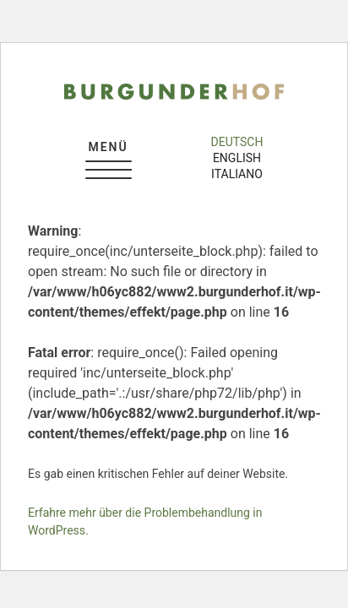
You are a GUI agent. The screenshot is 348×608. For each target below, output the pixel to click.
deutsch (237, 142)
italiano (237, 174)
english (237, 158)
